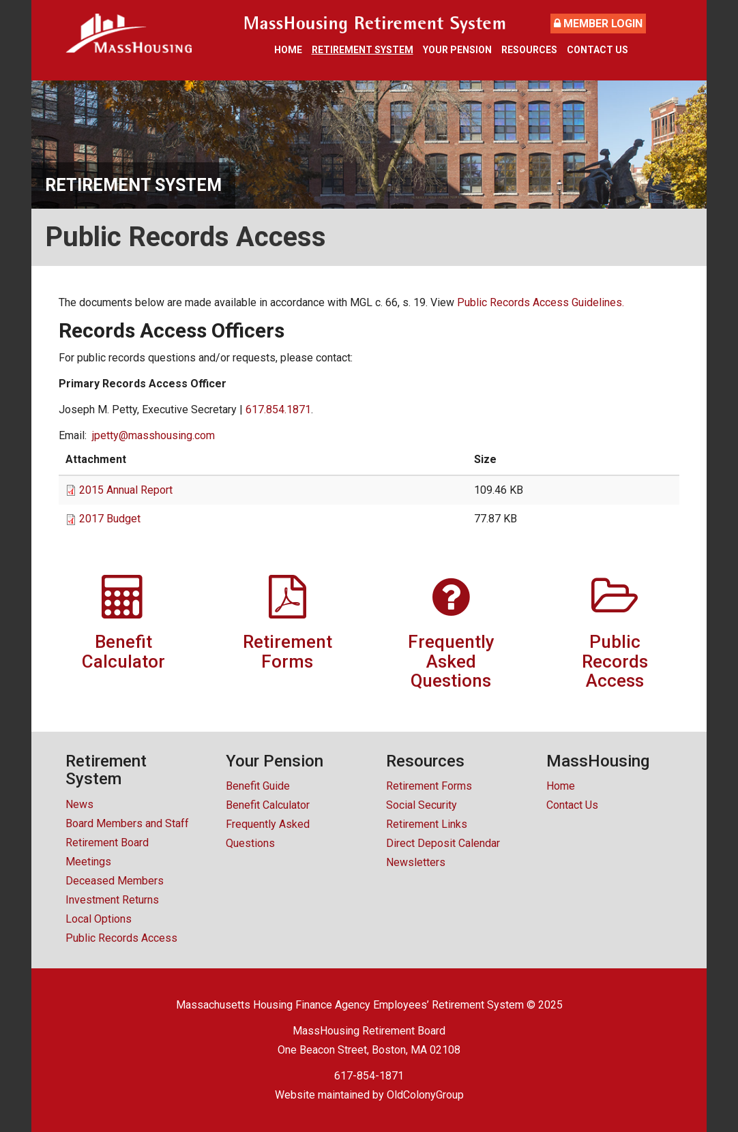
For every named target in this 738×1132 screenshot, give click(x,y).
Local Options (98, 918)
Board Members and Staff (127, 823)
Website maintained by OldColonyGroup (369, 1094)
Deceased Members (114, 880)
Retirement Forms (429, 785)
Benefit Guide (258, 785)
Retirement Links (426, 824)
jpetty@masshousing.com (153, 435)
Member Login (598, 23)
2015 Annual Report (126, 489)
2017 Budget (110, 518)
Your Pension (457, 49)
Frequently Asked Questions (268, 834)
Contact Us (597, 49)
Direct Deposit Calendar (443, 843)
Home (288, 49)
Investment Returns (112, 899)
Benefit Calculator (268, 805)
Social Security (421, 805)
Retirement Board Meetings (107, 852)
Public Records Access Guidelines (539, 302)
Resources (529, 49)
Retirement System (362, 49)
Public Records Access (121, 938)
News (79, 804)
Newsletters (415, 862)
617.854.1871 (278, 409)
